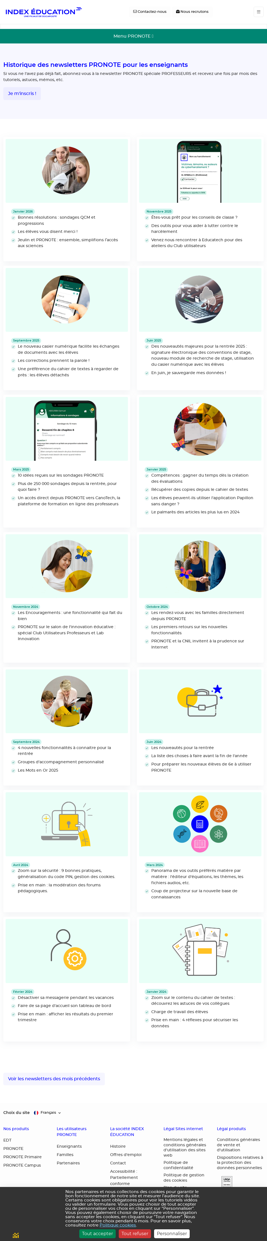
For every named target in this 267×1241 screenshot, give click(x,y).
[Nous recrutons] (192, 12)
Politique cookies (118, 1225)
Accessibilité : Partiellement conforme (124, 1178)
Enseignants (69, 1147)
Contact (118, 1163)
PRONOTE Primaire (22, 1157)
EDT (7, 1140)
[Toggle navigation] (259, 12)
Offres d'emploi (126, 1155)
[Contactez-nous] (150, 12)
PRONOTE (13, 1149)
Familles (65, 1155)
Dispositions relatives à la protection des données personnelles (240, 1163)
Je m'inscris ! (22, 93)
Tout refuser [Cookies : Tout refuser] (135, 1233)
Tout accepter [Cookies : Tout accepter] (97, 1233)
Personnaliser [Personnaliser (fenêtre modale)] (172, 1233)
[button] (225, 1182)
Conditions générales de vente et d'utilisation (238, 1145)
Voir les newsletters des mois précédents (54, 1079)
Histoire (118, 1147)
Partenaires (68, 1163)
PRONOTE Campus (22, 1165)
